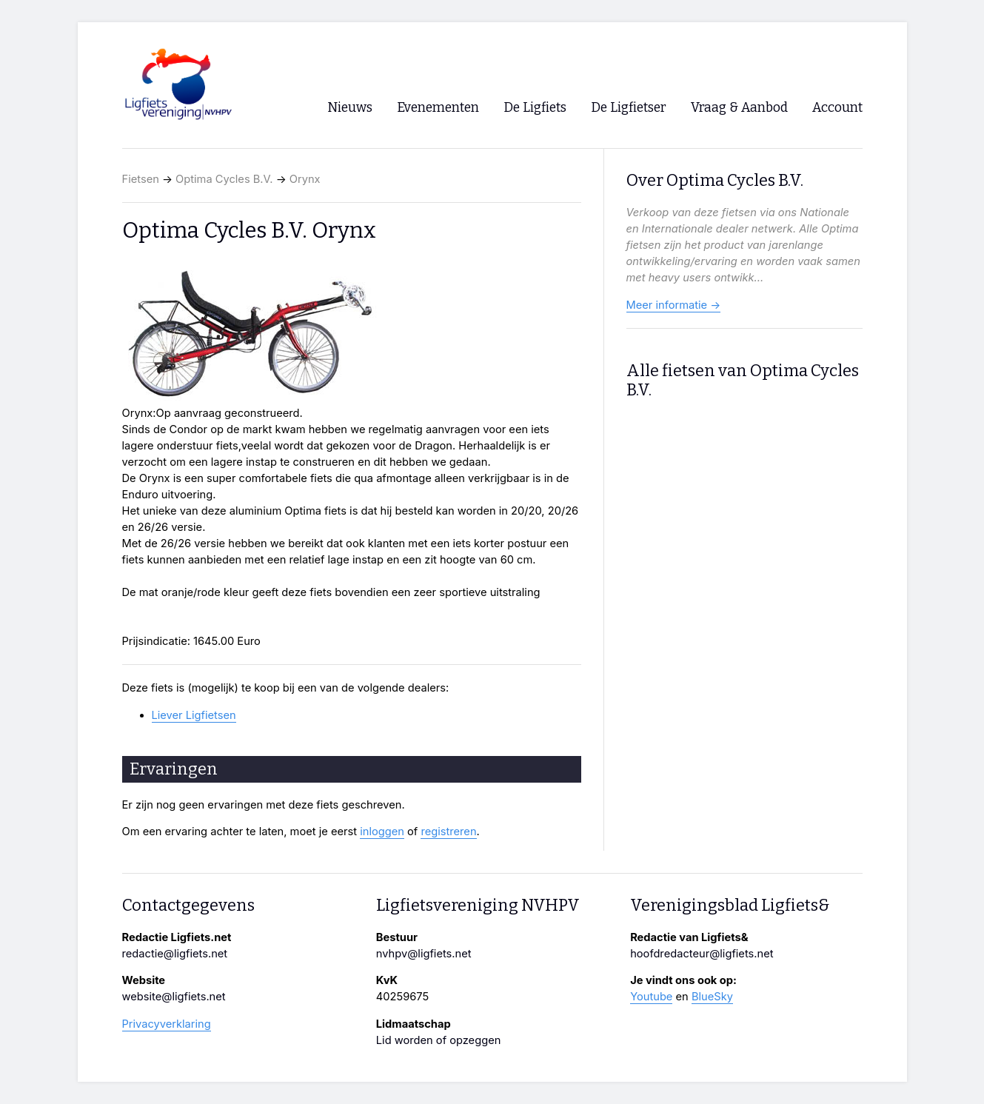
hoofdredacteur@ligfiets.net (701, 953)
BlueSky (712, 996)
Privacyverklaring (166, 1024)
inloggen (382, 831)
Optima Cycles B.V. (223, 179)
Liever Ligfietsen (194, 715)
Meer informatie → (673, 305)
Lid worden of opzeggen (438, 1040)
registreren (448, 831)
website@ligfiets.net (174, 996)
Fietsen (140, 179)
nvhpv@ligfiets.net (424, 953)
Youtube (651, 996)
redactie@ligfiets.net (175, 953)
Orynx (305, 179)
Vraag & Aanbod (739, 108)
